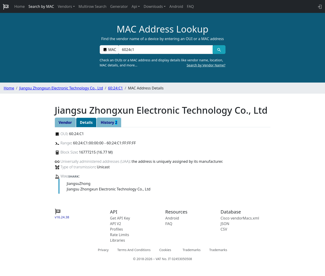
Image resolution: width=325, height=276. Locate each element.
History (109, 122)
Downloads (153, 6)
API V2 (115, 223)
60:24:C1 (115, 88)
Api (134, 6)
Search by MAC (41, 6)
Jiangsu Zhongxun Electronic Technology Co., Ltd (61, 88)
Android (176, 6)
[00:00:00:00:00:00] (166, 49)
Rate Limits (119, 234)
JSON (225, 223)
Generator (119, 6)
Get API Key (120, 218)
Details (86, 122)
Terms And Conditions (133, 249)
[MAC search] (219, 49)
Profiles (116, 229)
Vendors (65, 6)
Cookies (165, 249)
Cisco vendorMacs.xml (240, 218)
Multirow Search (92, 6)
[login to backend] (319, 6)
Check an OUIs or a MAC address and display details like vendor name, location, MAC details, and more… (162, 63)
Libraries (117, 240)
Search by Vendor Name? (206, 65)
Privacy (103, 249)
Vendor (65, 122)
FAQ (190, 6)
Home (19, 6)
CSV (224, 229)
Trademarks (192, 249)
